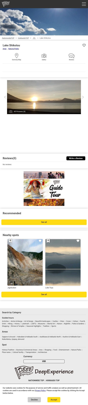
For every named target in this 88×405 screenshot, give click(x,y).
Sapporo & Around (8, 337)
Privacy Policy (40, 390)
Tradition (46, 326)
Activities (5, 321)
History (17, 323)
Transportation (30, 352)
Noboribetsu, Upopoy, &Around (13, 339)
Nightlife (67, 323)
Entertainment (64, 350)
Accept (54, 399)
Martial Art (51, 323)
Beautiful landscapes (43, 321)
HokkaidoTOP (23, 38)
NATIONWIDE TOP (36, 380)
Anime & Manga (16, 321)
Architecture (42, 352)
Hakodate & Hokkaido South (27, 337)
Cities (62, 321)
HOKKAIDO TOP (53, 380)
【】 (34, 38)
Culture (75, 321)
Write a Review (76, 158)
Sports (53, 326)
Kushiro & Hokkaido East (72, 337)
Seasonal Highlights (33, 326)
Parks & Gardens (78, 323)
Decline (34, 399)
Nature (59, 323)
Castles (55, 321)
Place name (6, 352)
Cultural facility (18, 352)
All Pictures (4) (19, 111)
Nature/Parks (13, 48)
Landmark (25, 323)
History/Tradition (8, 350)
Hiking (10, 323)
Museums (41, 323)
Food (55, 350)
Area (4, 48)
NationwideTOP (8, 38)
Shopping (5, 326)
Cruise (68, 321)
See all (44, 222)
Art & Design (28, 321)
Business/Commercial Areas (26, 350)
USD (44, 361)
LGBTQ (33, 323)
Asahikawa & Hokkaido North (50, 337)
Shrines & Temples (17, 326)
